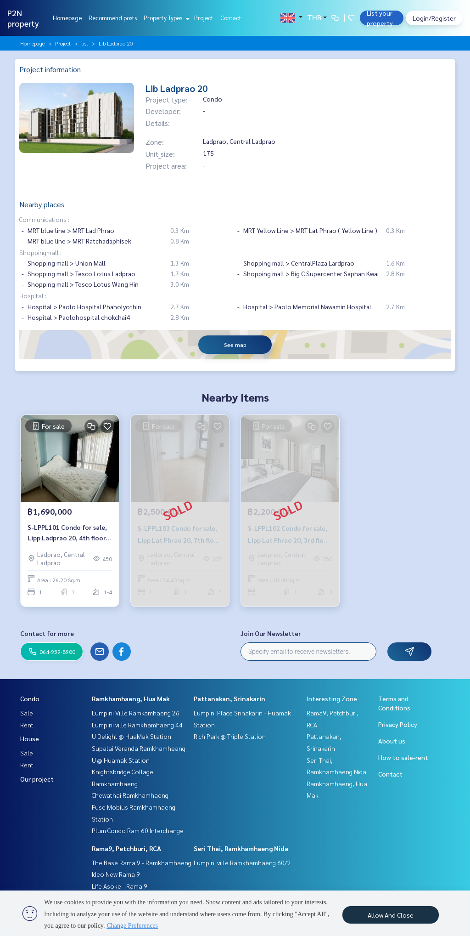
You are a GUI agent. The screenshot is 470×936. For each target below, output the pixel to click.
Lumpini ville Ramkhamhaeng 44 (137, 724)
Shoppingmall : (40, 252)
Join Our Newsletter (271, 633)
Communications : (44, 219)
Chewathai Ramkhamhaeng (130, 795)
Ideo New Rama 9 (116, 874)
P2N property (23, 17)
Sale (26, 713)
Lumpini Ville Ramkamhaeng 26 (135, 713)
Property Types (165, 18)
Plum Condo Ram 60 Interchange (138, 830)
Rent (27, 724)
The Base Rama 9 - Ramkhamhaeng (141, 862)
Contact (230, 18)
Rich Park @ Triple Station (230, 736)
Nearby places (41, 204)
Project (203, 18)
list (84, 43)
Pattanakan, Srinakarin (229, 698)
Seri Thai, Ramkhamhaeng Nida (241, 848)
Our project (37, 779)
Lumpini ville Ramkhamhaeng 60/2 (242, 862)
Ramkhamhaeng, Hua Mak (131, 698)
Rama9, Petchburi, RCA (126, 848)
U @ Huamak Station (121, 760)
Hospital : (32, 295)
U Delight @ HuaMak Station (131, 736)
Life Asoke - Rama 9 (119, 886)
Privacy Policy (397, 724)
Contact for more (47, 633)
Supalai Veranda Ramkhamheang (138, 748)
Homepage (67, 18)
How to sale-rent (403, 757)
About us (391, 741)
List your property (380, 18)
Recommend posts (113, 18)
